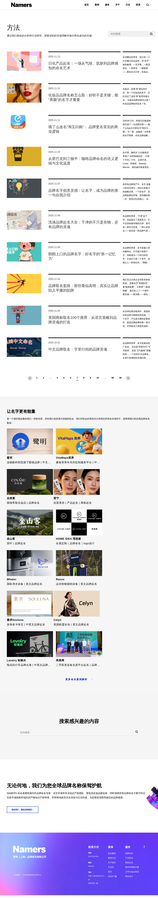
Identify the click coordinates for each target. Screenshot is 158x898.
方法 (128, 5)
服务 (107, 5)
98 (113, 378)
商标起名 (129, 862)
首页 (86, 5)
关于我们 (112, 862)
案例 (97, 5)
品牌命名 (129, 853)
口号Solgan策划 (132, 872)
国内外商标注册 (132, 867)
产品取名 (129, 858)
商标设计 (129, 876)
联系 (138, 5)
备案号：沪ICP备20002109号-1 (28, 875)
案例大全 (112, 858)
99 (120, 378)
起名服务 (112, 853)
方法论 (111, 867)
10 (98, 378)
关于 (117, 5)
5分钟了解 (112, 876)
